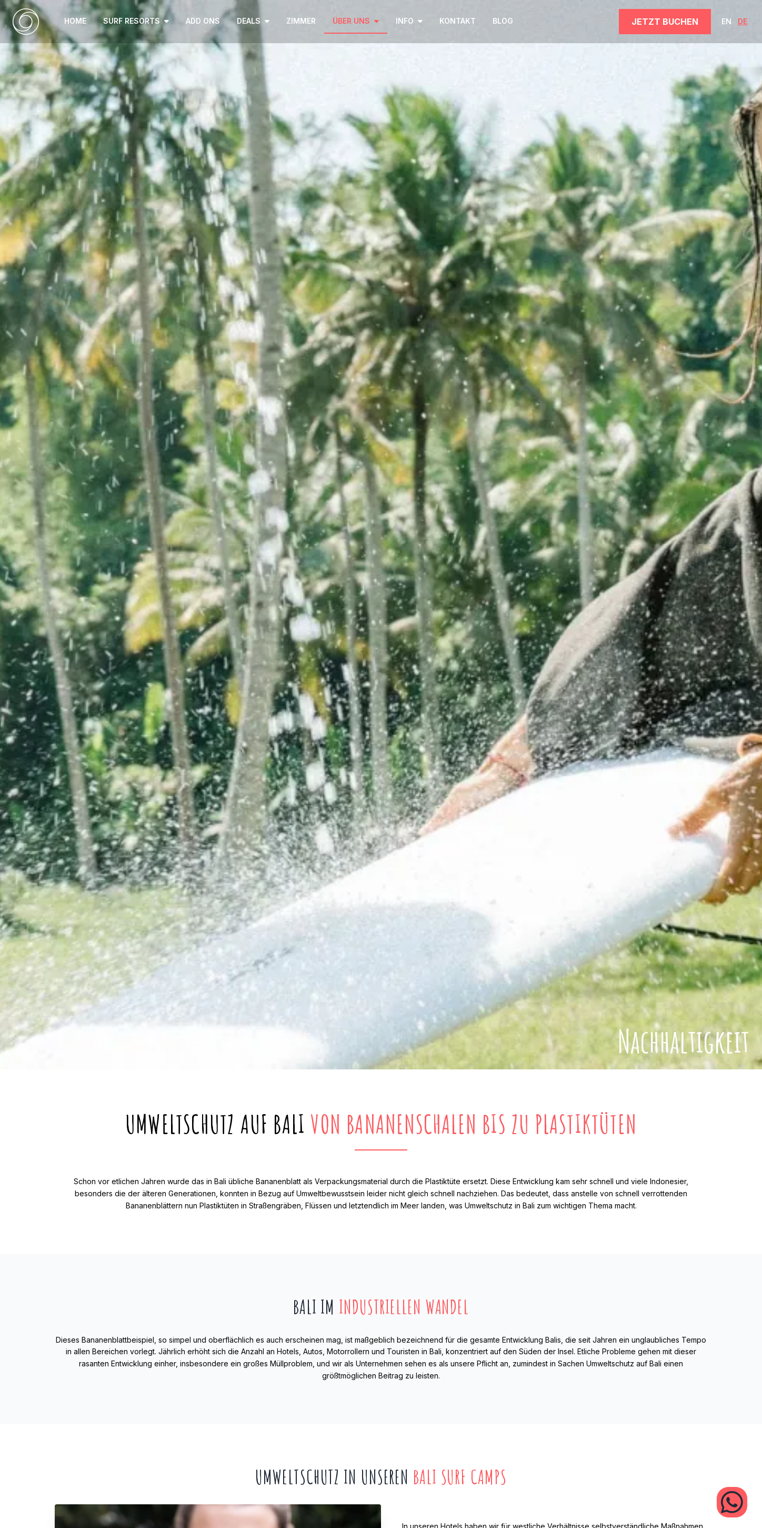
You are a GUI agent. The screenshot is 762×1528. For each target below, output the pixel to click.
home (75, 20)
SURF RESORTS (136, 20)
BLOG (503, 20)
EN (726, 21)
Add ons (203, 20)
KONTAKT (457, 20)
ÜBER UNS (356, 20)
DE (742, 21)
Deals (253, 20)
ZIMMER (301, 20)
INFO (409, 20)
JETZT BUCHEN (664, 21)
